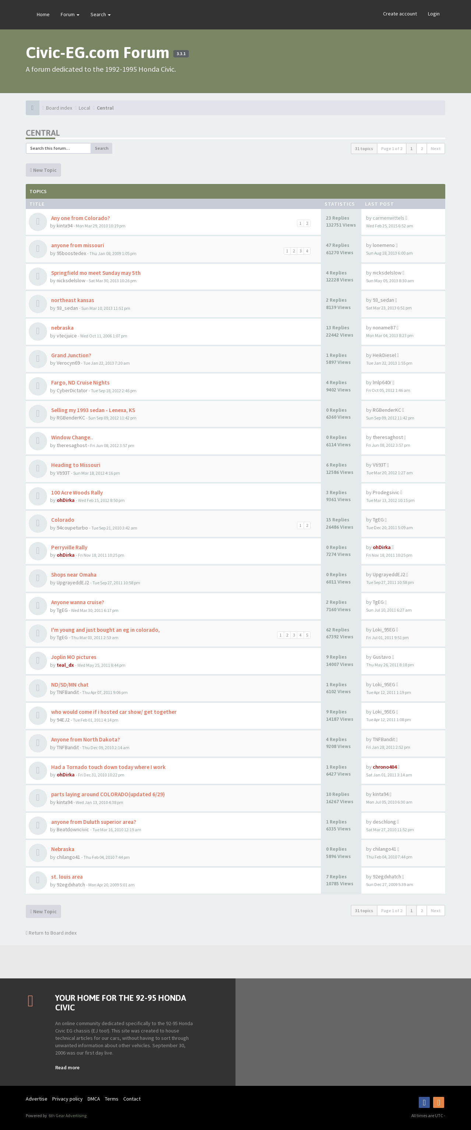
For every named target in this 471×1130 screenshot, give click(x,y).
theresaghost (72, 445)
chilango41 (68, 857)
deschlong (384, 821)
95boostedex (71, 253)
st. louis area (66, 876)
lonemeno (384, 245)
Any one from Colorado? (80, 218)
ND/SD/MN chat (69, 684)
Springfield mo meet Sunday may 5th (95, 272)
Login (434, 13)
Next (436, 148)
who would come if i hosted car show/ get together (113, 711)
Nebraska (62, 849)
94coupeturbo (72, 527)
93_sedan (67, 308)
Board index (59, 108)
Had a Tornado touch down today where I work (108, 767)
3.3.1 (181, 54)
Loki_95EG (384, 629)
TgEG (378, 519)
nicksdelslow (71, 280)
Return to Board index (51, 932)
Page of (391, 148)
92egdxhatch (71, 884)
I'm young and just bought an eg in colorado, (105, 629)
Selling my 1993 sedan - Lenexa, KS (92, 410)
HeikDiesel (384, 355)
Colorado (62, 519)
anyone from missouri (77, 245)
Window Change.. (71, 437)
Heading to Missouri (75, 464)
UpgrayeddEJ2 (73, 582)
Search (101, 14)
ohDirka (66, 500)
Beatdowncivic (73, 829)
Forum (70, 14)
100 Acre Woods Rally (76, 492)
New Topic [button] (43, 170)
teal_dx (65, 665)
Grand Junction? (70, 355)
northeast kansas (72, 300)
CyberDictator (72, 390)
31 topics (364, 148)
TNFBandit (68, 692)
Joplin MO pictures (73, 656)
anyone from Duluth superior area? (93, 821)
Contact (132, 1098)
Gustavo (382, 656)
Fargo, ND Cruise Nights (80, 382)
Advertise (36, 1098)
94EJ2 (63, 719)
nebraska (62, 327)
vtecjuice (67, 335)
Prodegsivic (386, 492)
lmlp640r (382, 382)
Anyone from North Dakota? (85, 739)
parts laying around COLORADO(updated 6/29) (107, 794)
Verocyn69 (68, 362)
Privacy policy (67, 1098)
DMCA (94, 1098)
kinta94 (64, 225)
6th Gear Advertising (67, 1115)
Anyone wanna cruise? (77, 602)
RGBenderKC (71, 417)
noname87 (384, 327)
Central (105, 108)
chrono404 (385, 767)
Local (84, 108)
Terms (111, 1098)
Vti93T (63, 473)
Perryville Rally (68, 547)
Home (43, 14)
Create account (400, 13)
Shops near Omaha (73, 574)
